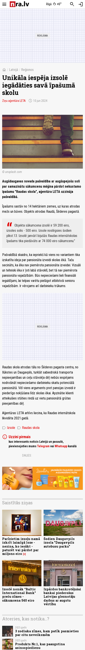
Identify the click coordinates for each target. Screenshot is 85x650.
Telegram (43, 446)
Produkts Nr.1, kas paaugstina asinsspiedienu (40, 646)
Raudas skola (28, 427)
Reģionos (27, 70)
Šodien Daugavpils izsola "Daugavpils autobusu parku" (59, 542)
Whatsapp (61, 446)
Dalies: (27, 455)
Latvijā (13, 70)
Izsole (8, 427)
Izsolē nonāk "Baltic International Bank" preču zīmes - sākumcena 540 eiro (19, 594)
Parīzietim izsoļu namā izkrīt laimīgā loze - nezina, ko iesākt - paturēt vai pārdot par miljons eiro (21, 546)
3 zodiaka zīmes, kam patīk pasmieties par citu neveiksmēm (47, 633)
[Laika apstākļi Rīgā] (54, 4)
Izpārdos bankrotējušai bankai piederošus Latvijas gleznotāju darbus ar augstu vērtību (62, 596)
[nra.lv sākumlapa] (19, 4)
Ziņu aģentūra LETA (14, 100)
